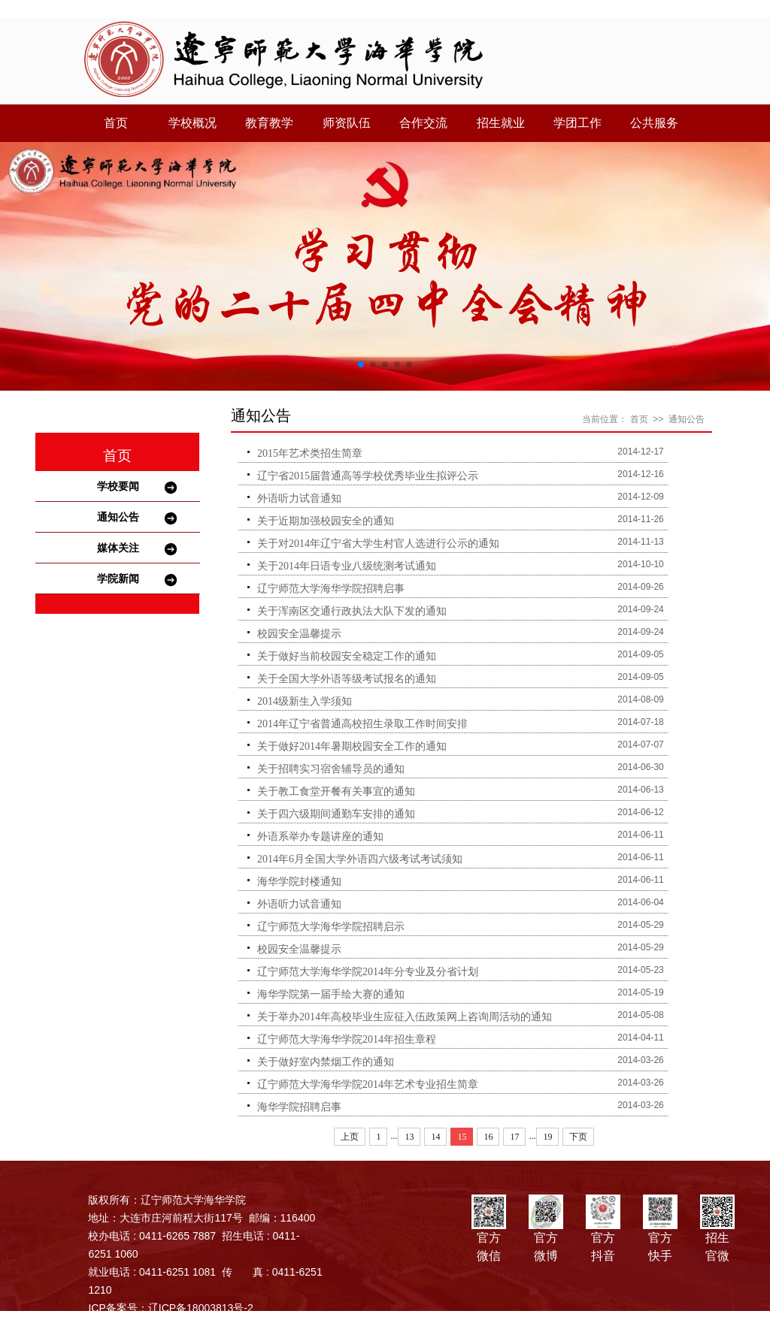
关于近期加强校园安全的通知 (325, 521)
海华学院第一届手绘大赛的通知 (331, 994)
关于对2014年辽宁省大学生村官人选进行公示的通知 (378, 543)
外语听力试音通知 (299, 498)
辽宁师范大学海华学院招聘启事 (331, 588)
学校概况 (192, 122)
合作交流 (423, 122)
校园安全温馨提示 (299, 633)
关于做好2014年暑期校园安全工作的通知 (352, 746)
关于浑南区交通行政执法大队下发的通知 (352, 611)
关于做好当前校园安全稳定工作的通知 (346, 656)
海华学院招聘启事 (299, 1107)
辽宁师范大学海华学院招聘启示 (331, 926)
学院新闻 (118, 578)
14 (435, 1136)
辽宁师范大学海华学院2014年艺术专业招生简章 (367, 1084)
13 (409, 1136)
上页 (350, 1136)
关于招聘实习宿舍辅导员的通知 (331, 769)
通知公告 (118, 517)
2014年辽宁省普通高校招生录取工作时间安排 (362, 723)
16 (488, 1136)
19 (547, 1136)
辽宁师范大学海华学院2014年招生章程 (346, 1039)
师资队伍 (347, 122)
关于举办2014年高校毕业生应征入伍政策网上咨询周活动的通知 (404, 1016)
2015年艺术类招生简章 (309, 453)
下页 (578, 1136)
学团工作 (577, 122)
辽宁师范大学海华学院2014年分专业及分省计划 (367, 971)
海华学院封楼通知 (299, 881)
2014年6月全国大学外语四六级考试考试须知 (359, 859)
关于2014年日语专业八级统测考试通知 (346, 566)
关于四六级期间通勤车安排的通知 (336, 814)
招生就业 (501, 122)
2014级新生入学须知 (304, 701)
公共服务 (654, 122)
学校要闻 (118, 486)
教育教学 (269, 122)
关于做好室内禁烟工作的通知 (325, 1062)
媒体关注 (118, 548)
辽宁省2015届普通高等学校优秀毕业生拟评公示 (367, 476)
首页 (116, 122)
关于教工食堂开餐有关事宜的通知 (336, 791)
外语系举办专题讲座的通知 (320, 836)
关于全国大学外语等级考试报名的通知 (346, 678)
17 (514, 1136)
